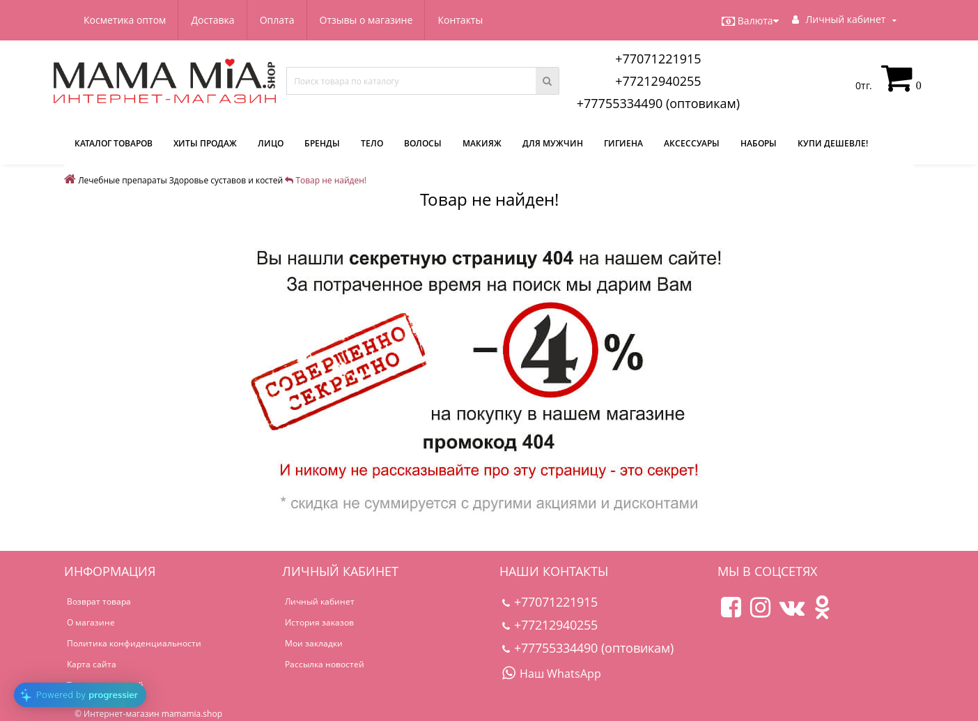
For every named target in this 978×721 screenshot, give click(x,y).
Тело (372, 143)
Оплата (277, 19)
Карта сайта (91, 664)
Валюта (750, 21)
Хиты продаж (205, 143)
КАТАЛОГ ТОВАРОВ (114, 143)
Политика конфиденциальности (134, 643)
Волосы (423, 143)
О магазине (91, 622)
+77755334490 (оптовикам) (658, 103)
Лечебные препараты (122, 180)
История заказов (319, 622)
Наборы (758, 143)
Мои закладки (314, 643)
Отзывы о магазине (366, 19)
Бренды (322, 143)
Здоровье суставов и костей (226, 180)
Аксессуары (692, 143)
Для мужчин (552, 143)
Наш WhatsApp (551, 673)
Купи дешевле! (833, 143)
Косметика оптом (125, 19)
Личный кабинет (320, 601)
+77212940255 (658, 81)
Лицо (271, 143)
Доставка (212, 19)
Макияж (482, 143)
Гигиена (623, 143)
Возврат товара (99, 601)
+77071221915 (658, 58)
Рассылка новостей (324, 664)
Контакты (460, 19)
